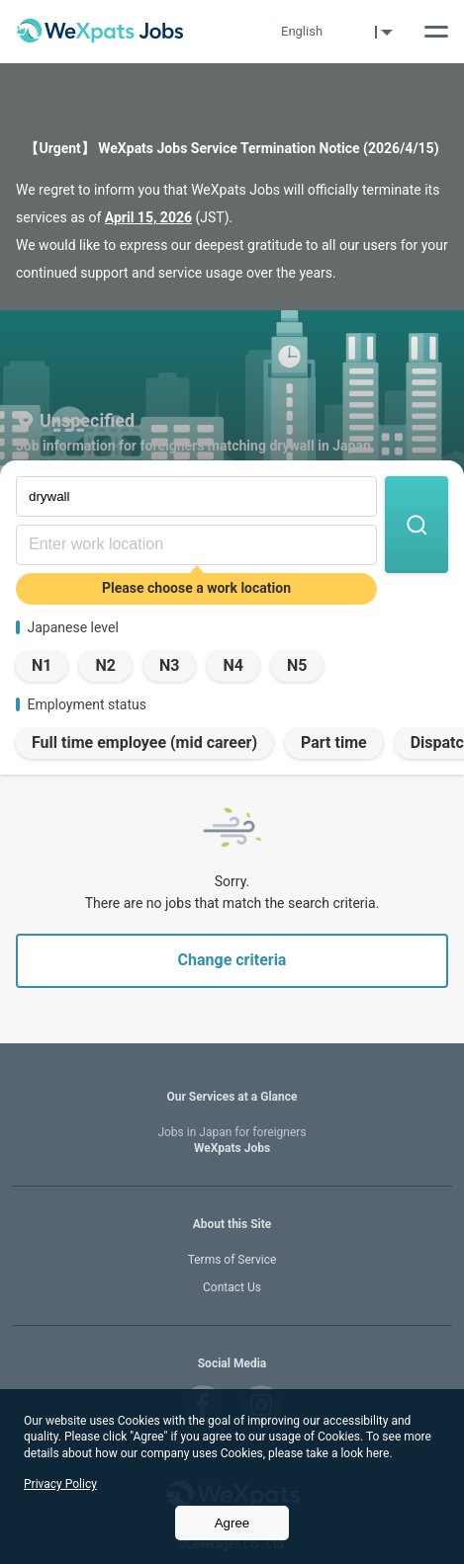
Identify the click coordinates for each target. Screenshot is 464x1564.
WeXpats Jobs (232, 1140)
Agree (232, 1523)
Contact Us (232, 1287)
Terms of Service (232, 1260)
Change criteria (232, 959)
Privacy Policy (60, 1484)
